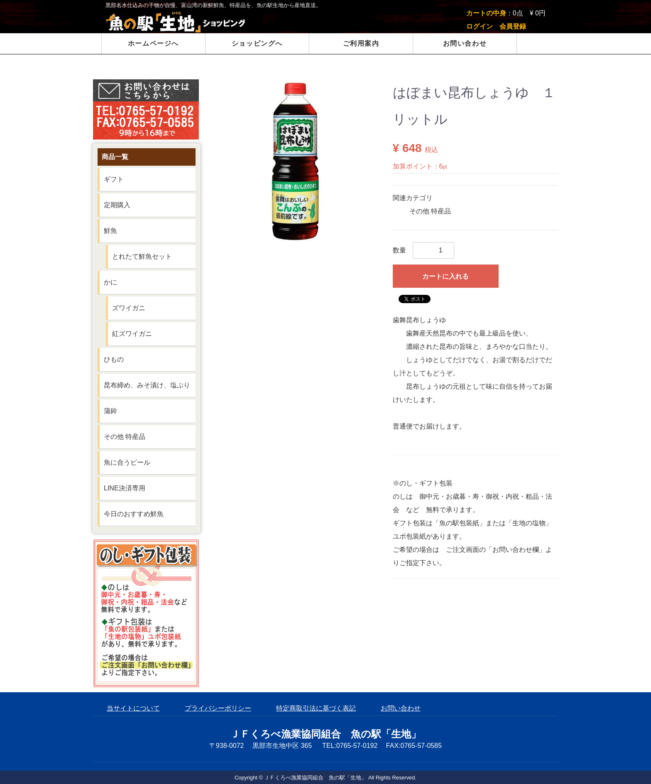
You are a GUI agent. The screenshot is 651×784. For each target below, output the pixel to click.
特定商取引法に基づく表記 (316, 708)
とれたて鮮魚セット (142, 256)
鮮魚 (110, 230)
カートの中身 (486, 13)
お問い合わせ (465, 43)
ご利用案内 (361, 43)
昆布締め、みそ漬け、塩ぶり (147, 385)
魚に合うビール (127, 462)
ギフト (114, 179)
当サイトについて (133, 708)
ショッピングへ (257, 43)
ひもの (114, 359)
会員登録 (512, 26)
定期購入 (117, 204)
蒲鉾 (110, 410)
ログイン (479, 26)
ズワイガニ (128, 307)
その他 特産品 (430, 211)
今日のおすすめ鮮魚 (134, 513)
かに (110, 282)
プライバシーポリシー (218, 708)
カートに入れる (445, 276)
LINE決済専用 (124, 488)
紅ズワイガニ (132, 333)
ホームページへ (153, 43)
